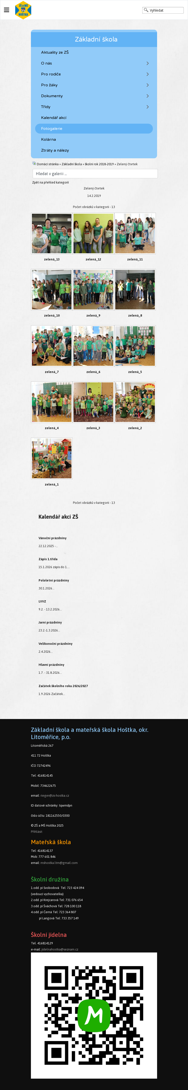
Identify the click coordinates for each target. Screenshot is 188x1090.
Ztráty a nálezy (55, 150)
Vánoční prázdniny (52, 538)
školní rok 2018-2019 (99, 164)
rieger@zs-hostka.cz (55, 795)
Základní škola (72, 164)
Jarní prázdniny (50, 622)
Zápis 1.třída (48, 559)
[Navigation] (6, 10)
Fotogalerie (51, 128)
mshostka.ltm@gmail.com (59, 863)
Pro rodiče (51, 74)
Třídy (45, 106)
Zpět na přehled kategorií (50, 182)
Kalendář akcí (53, 117)
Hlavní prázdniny (51, 665)
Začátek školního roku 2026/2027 (63, 686)
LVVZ (42, 601)
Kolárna (48, 139)
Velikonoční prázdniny (55, 644)
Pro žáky (49, 85)
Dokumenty (52, 95)
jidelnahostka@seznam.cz (60, 949)
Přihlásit (36, 832)
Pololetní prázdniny (54, 580)
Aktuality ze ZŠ (55, 52)
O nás (46, 63)
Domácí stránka (48, 164)
